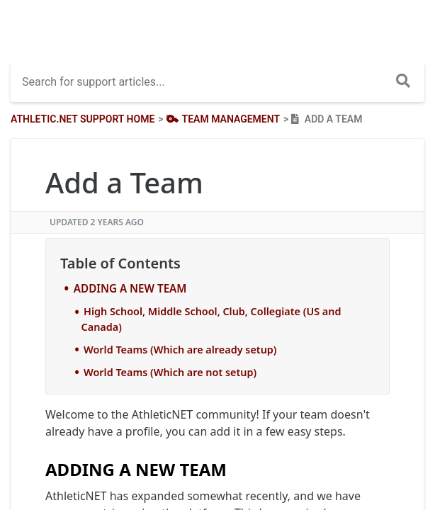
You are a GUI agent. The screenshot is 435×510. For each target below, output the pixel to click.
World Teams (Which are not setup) (170, 372)
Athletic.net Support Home (82, 119)
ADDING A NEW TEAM (130, 288)
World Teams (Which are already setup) (180, 349)
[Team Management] (222, 119)
